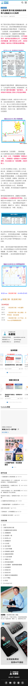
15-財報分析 (3, 7)
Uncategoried (7, 583)
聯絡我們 (16, 677)
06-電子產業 (7, 546)
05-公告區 (6, 543)
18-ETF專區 (6, 578)
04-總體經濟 (7, 541)
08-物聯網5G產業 (8, 551)
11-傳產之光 (7, 559)
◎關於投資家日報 (8, 527)
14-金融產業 (7, 567)
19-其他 (5, 580)
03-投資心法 (7, 538)
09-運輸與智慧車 (8, 554)
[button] (7, 372)
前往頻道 (4, 432)
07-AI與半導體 (7, 549)
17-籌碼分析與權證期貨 (10, 575)
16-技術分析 (7, 572)
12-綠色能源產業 (8, 562)
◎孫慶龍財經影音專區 (10, 530)
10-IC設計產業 (7, 557)
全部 (4, 525)
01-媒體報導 (7, 533)
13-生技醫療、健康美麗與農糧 (12, 565)
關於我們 (11, 677)
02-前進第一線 (7, 535)
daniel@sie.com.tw (19, 337)
